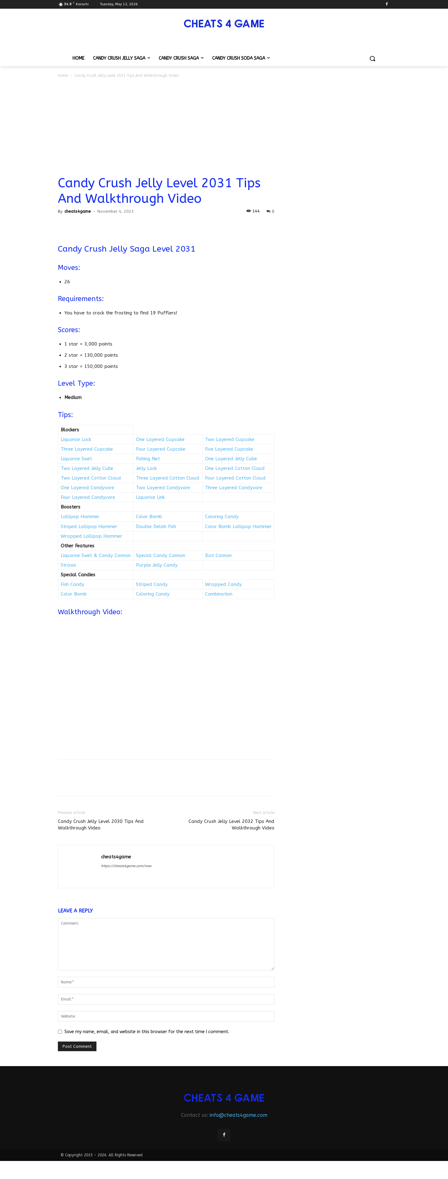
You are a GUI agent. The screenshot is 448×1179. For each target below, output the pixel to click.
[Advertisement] (224, 125)
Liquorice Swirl (76, 459)
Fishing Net (148, 459)
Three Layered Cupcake (87, 449)
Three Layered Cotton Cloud (167, 478)
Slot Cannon (218, 555)
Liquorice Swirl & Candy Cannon (96, 555)
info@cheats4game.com (238, 1115)
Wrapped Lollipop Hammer (91, 536)
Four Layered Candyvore (88, 497)
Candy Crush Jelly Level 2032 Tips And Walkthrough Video (231, 825)
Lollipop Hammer (80, 516)
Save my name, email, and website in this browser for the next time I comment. (146, 1031)
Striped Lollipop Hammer (89, 526)
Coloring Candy (222, 516)
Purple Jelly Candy (157, 565)
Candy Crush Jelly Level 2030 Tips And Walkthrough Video (101, 825)
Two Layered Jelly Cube (87, 468)
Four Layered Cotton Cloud (235, 478)
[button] (372, 58)
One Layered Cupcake (160, 439)
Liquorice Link (150, 497)
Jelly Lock (146, 468)
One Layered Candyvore (87, 487)
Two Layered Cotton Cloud (91, 478)
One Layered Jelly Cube (231, 459)
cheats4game (77, 211)
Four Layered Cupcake (160, 449)
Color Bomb (149, 516)
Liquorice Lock (76, 439)
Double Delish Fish (156, 526)
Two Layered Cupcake (229, 439)
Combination (218, 594)
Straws (68, 565)
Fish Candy (72, 584)
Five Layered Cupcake (229, 449)
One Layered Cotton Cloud (235, 468)
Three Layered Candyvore (233, 487)
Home (63, 75)
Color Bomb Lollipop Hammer (238, 526)
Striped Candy (152, 584)
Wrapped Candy (223, 584)
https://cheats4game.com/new (126, 866)
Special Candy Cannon (160, 555)
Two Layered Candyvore (163, 487)
